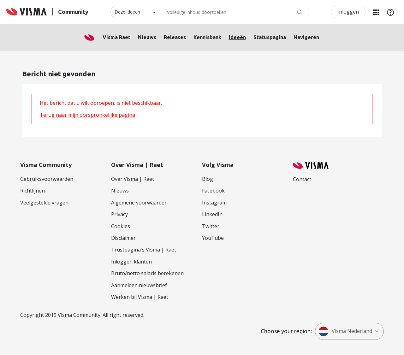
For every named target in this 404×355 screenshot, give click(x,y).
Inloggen (348, 11)
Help (390, 12)
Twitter (210, 226)
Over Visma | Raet (132, 178)
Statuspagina (269, 37)
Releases (175, 37)
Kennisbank (207, 37)
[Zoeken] (234, 12)
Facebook (213, 190)
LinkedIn (212, 214)
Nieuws (147, 37)
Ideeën (237, 37)
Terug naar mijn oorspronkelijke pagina (87, 114)
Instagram (214, 202)
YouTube (213, 237)
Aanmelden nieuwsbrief (139, 285)
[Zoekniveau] (134, 12)
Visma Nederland (345, 331)
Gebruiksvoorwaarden (46, 178)
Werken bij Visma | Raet (139, 296)
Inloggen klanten (131, 261)
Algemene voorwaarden (139, 202)
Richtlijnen (32, 190)
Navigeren (306, 37)
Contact (302, 179)
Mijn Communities (376, 12)
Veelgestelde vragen (44, 202)
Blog (207, 178)
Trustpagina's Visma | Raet (143, 249)
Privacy (119, 214)
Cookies (120, 226)
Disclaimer (123, 237)
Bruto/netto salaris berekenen (147, 273)
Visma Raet (116, 37)
